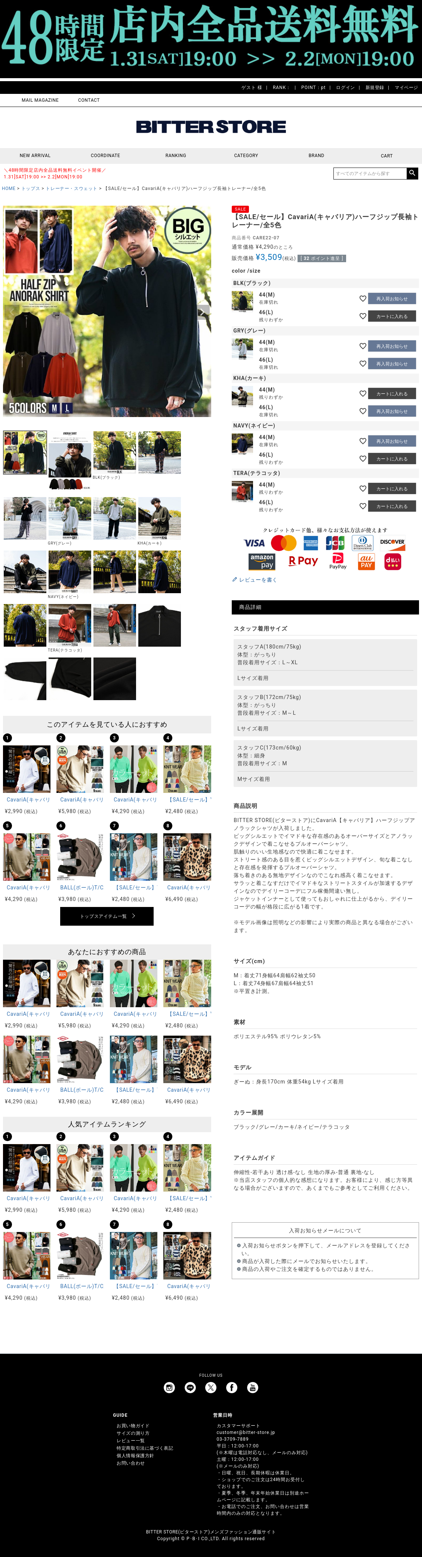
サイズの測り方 (133, 1433)
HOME (9, 188)
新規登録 (375, 87)
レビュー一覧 (131, 1440)
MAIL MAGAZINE (40, 100)
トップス (30, 188)
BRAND (316, 156)
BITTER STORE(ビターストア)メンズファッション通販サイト (211, 1532)
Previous (11, 312)
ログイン (345, 87)
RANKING (176, 156)
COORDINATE (105, 156)
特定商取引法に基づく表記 (145, 1448)
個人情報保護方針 (135, 1455)
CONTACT (89, 100)
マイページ (406, 87)
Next (202, 312)
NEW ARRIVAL (35, 156)
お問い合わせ (131, 1463)
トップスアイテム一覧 (103, 916)
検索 (412, 173)
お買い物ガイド (133, 1425)
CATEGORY (246, 156)
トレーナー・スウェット (72, 188)
